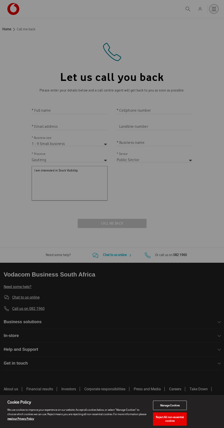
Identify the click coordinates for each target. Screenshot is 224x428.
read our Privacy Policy (20, 423)
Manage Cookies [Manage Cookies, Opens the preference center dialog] (170, 409)
